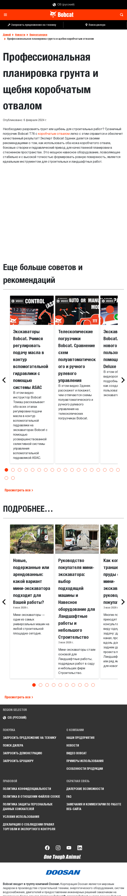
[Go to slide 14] (91, 470)
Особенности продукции (84, 769)
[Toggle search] (120, 14)
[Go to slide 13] (85, 470)
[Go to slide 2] (13, 470)
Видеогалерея (38, 34)
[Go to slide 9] (59, 470)
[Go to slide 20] (13, 478)
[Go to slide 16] (105, 470)
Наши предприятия (80, 738)
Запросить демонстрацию (22, 753)
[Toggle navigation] (6, 14)
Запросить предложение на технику (29, 738)
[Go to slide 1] (6, 470)
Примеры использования (84, 761)
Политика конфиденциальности (27, 789)
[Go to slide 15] (98, 470)
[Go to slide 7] (45, 470)
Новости (20, 34)
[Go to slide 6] (39, 470)
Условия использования (21, 817)
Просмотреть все (19, 490)
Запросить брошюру (18, 761)
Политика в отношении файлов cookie (31, 796)
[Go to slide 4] (26, 470)
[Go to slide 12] (78, 470)
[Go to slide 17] (111, 470)
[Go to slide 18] (118, 470)
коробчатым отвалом (54, 134)
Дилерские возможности (85, 789)
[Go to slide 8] (52, 470)
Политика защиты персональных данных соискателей (27, 806)
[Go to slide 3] (19, 470)
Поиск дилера (13, 745)
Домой (7, 34)
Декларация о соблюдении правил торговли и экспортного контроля (29, 827)
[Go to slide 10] (65, 470)
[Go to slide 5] (32, 470)
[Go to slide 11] (72, 470)
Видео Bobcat (76, 753)
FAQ (68, 796)
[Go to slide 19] (6, 478)
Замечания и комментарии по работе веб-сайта (93, 806)
